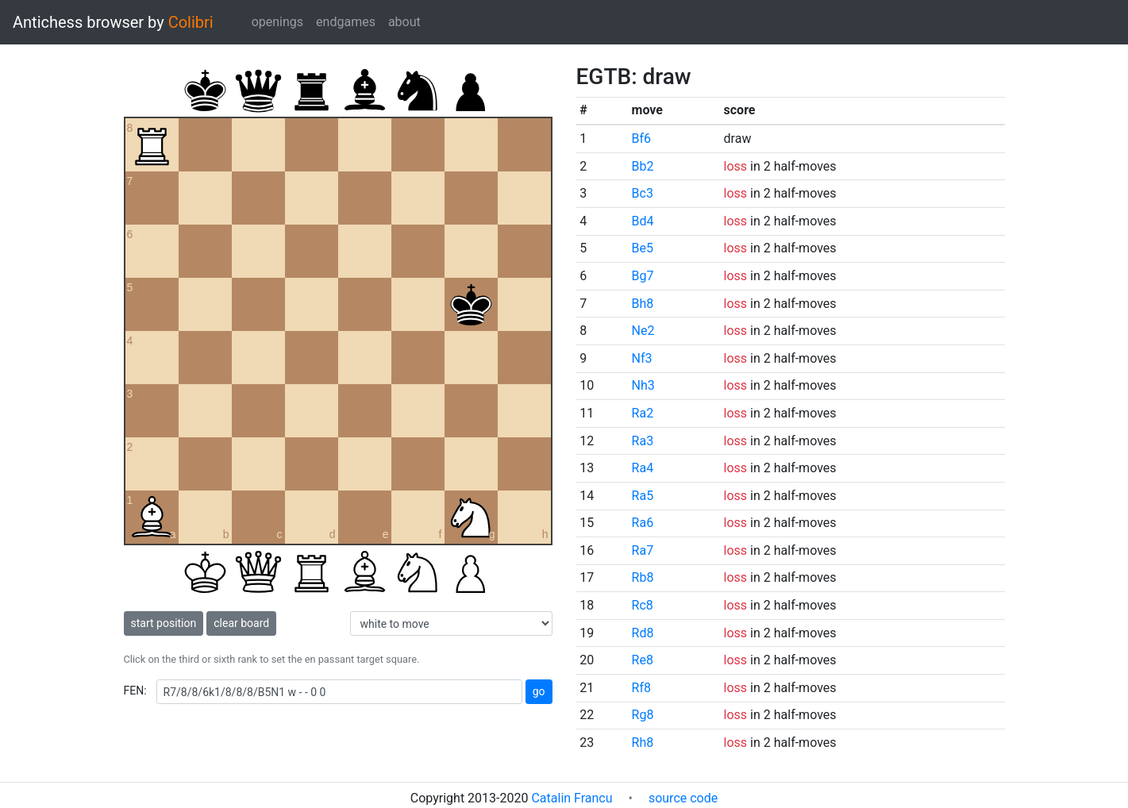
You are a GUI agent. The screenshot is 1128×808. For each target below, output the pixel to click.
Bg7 (643, 275)
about (404, 21)
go (539, 691)
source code (683, 798)
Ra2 (643, 413)
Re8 (642, 660)
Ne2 (643, 330)
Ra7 (643, 550)
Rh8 (643, 742)
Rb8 (643, 577)
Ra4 (643, 467)
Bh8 (643, 303)
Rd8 (643, 633)
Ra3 (643, 440)
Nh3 (643, 385)
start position (164, 623)
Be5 (642, 248)
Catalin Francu (571, 798)
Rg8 (643, 714)
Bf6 (642, 138)
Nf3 (642, 358)
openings (277, 21)
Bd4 (643, 221)
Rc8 (642, 605)
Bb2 (643, 166)
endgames (345, 21)
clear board (241, 623)
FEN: (135, 690)
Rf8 (641, 687)
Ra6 (643, 522)
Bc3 (642, 193)
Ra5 (643, 495)
